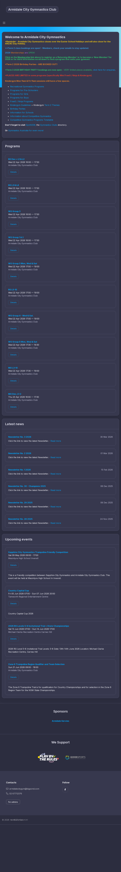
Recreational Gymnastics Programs (27, 86)
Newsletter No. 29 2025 (20, 502)
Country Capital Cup (18, 590)
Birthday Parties (18, 108)
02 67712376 (14, 793)
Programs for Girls (19, 94)
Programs (12, 146)
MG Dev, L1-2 (14, 394)
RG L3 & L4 (13, 185)
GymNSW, (31, 125)
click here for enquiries (104, 70)
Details (13, 172)
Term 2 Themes (52, 105)
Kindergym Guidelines (20, 105)
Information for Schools (21, 112)
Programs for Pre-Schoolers (24, 90)
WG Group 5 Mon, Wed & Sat (22, 263)
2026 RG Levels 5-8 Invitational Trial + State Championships (38, 626)
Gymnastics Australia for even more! (26, 130)
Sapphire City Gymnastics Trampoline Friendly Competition (38, 552)
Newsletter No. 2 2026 (19, 453)
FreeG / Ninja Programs (21, 101)
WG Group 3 (14, 211)
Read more (55, 441)
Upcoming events (18, 539)
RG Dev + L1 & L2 (16, 159)
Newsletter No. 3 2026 (19, 437)
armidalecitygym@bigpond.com (22, 789)
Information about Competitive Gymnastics (30, 116)
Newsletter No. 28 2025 (20, 519)
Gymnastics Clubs (48, 125)
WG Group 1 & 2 (16, 237)
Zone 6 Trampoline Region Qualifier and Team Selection (36, 664)
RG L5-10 (12, 289)
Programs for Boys (19, 97)
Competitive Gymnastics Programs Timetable (31, 120)
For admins (13, 802)
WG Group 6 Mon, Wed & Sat (22, 342)
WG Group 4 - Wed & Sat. (20, 315)
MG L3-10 (13, 368)
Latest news (14, 424)
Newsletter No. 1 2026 (19, 469)
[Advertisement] (60, 848)
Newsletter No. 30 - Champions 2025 (27, 486)
